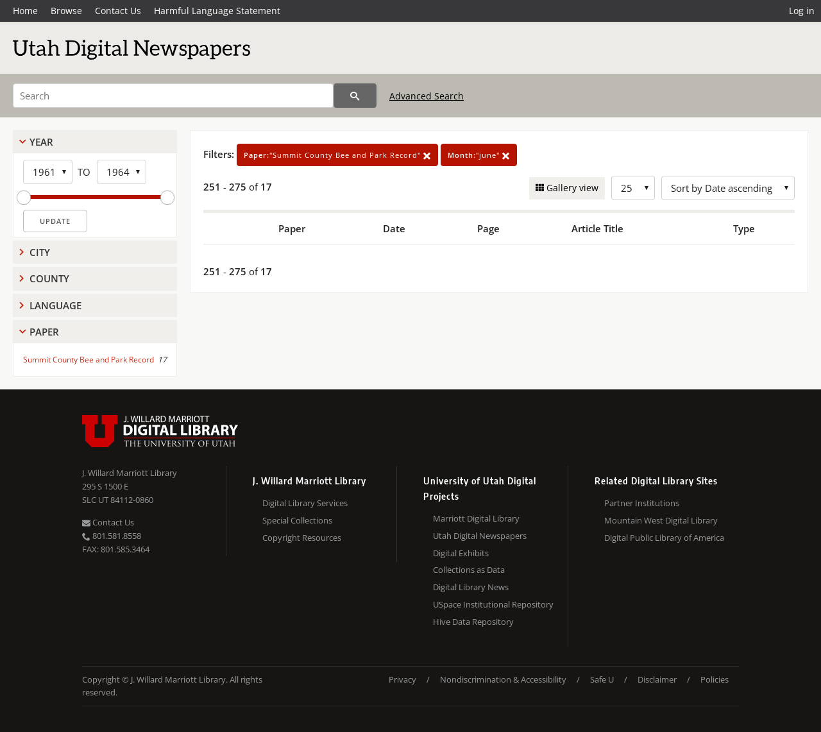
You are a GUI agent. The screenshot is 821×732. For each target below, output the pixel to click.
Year (41, 141)
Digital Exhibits (461, 553)
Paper (44, 331)
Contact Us (118, 10)
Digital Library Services (305, 503)
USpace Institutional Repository (493, 604)
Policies (714, 679)
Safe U (602, 679)
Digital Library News (471, 587)
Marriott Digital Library (476, 518)
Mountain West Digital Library (661, 520)
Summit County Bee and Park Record (88, 359)
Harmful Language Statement (217, 10)
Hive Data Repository (473, 621)
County (49, 278)
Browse (66, 10)
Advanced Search (426, 96)
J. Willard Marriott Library (129, 473)
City (40, 252)
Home (25, 10)
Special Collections (297, 520)
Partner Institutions (641, 503)
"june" (479, 155)
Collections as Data (469, 569)
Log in (802, 10)
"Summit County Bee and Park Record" (337, 155)
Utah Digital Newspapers (480, 535)
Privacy (402, 679)
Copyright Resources (301, 537)
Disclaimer (657, 679)
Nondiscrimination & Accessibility (503, 679)
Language (55, 305)
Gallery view (571, 188)
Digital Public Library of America (664, 537)
